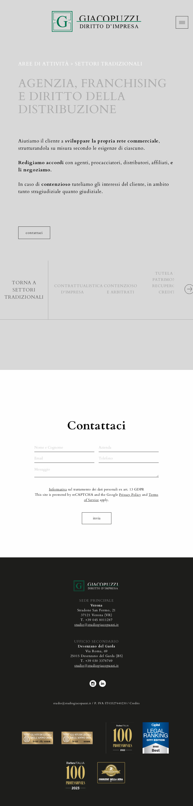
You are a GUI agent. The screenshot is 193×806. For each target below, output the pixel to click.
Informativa (58, 496)
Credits (134, 703)
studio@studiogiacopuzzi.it (96, 624)
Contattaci (34, 232)
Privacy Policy (130, 502)
